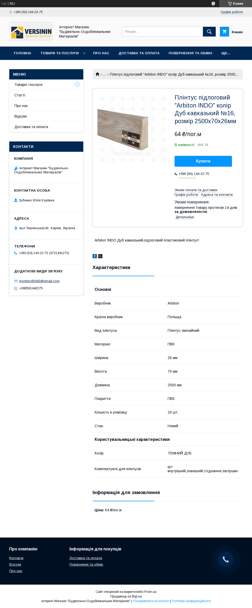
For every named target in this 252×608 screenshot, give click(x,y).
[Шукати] (209, 32)
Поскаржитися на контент (151, 601)
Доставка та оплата (139, 53)
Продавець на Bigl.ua (126, 596)
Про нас (101, 53)
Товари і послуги (28, 85)
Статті (19, 95)
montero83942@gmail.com (39, 281)
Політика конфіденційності (191, 601)
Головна (22, 53)
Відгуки (20, 116)
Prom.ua (150, 592)
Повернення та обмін (190, 53)
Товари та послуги (59, 53)
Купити (203, 161)
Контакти (16, 558)
